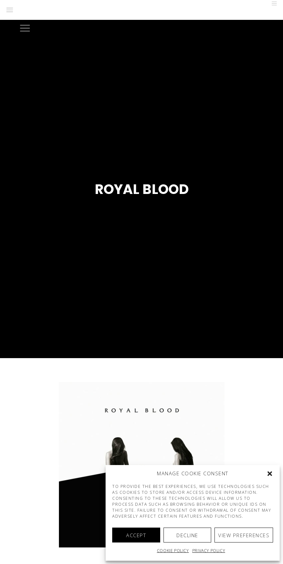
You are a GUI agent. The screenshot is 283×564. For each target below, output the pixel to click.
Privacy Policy (208, 550)
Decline (187, 535)
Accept (136, 535)
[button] (269, 473)
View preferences (243, 535)
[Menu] (272, 3)
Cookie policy (173, 550)
